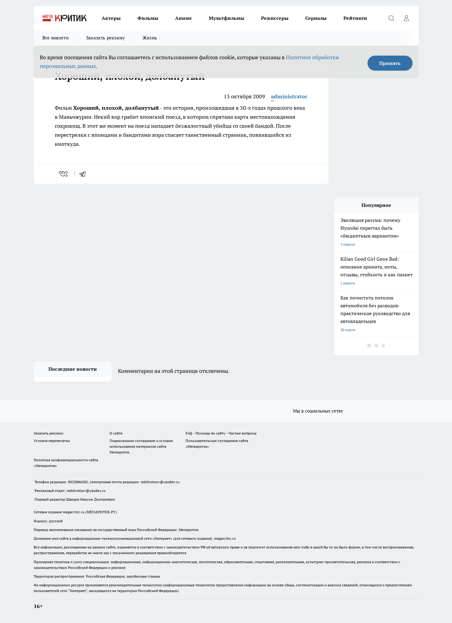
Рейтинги (355, 18)
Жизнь (150, 38)
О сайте (115, 433)
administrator (289, 96)
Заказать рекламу (105, 38)
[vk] (64, 174)
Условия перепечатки (52, 440)
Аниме (183, 18)
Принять (390, 63)
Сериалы (316, 18)
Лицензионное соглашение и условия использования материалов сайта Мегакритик (141, 446)
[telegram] (84, 174)
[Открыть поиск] (392, 18)
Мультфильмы (226, 18)
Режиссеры (274, 18)
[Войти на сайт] (407, 18)
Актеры (111, 18)
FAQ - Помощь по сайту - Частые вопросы (221, 433)
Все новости (55, 38)
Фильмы (147, 18)
